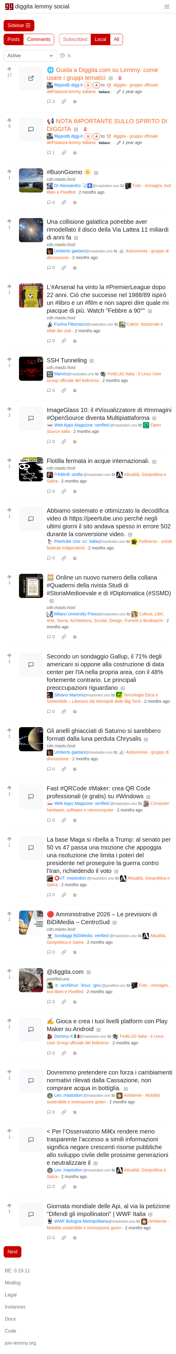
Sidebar (19, 25)
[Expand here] (31, 180)
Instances (15, 1306)
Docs (10, 1318)
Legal (11, 1294)
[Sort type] (31, 55)
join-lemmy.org (20, 1343)
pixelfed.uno (58, 979)
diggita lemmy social (37, 6)
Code (10, 1331)
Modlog (12, 1282)
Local (100, 39)
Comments (38, 39)
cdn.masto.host (61, 179)
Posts (14, 39)
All (116, 39)
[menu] (167, 6)
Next (12, 1251)
